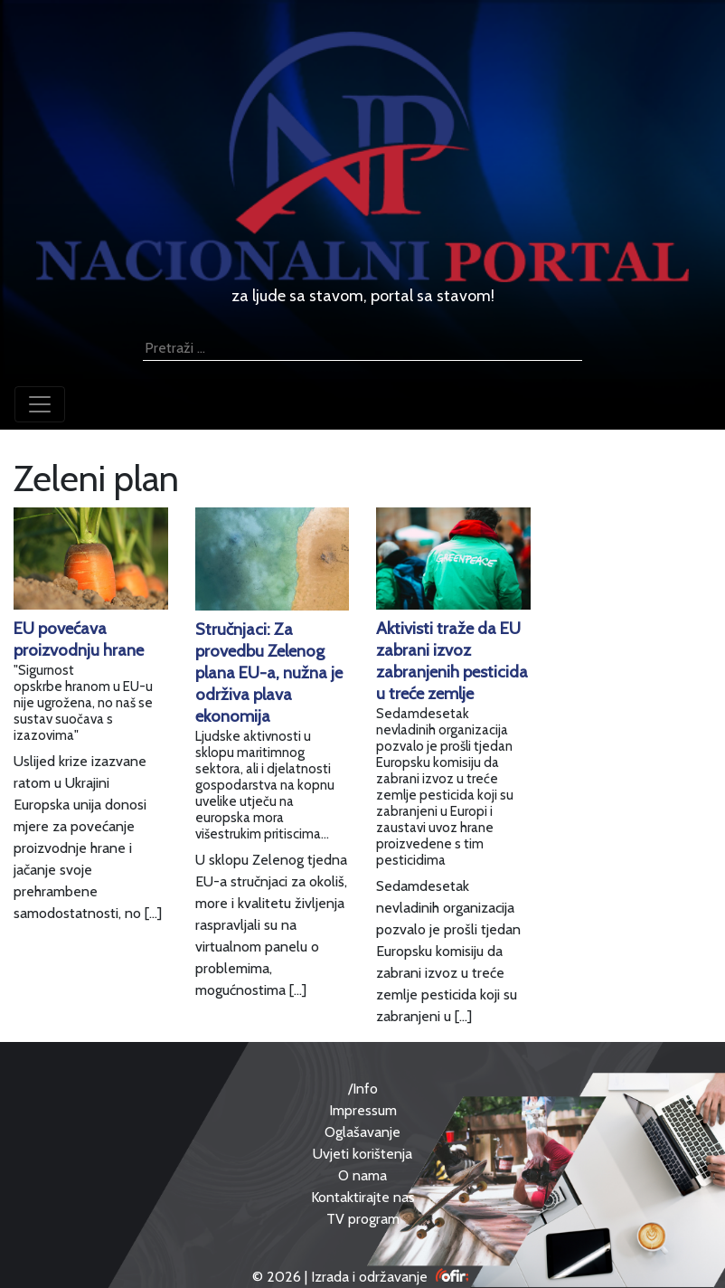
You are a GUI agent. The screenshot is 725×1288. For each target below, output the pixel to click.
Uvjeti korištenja (362, 1153)
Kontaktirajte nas (363, 1197)
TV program (363, 1218)
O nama (362, 1175)
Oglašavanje (362, 1132)
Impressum (363, 1110)
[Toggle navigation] (39, 404)
